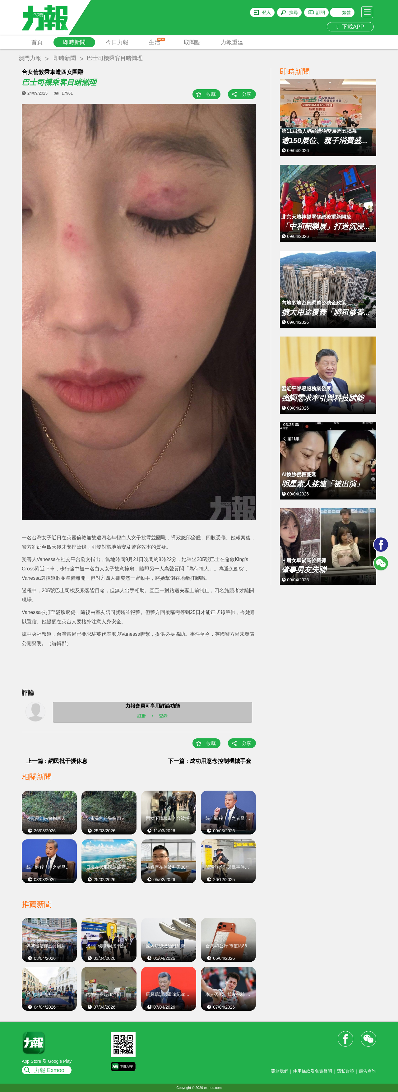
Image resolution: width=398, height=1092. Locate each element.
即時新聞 (74, 42)
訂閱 (320, 12)
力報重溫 (232, 42)
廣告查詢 (367, 1071)
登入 (266, 12)
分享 (246, 94)
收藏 (211, 94)
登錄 (163, 715)
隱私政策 (345, 1071)
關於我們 (279, 1071)
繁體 (346, 12)
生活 (157, 41)
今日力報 (117, 42)
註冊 (141, 715)
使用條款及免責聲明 (312, 1071)
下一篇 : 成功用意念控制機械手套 (209, 761)
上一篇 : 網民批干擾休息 (56, 761)
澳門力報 (30, 58)
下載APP (350, 27)
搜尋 (293, 12)
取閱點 (192, 42)
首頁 (37, 42)
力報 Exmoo (49, 1070)
